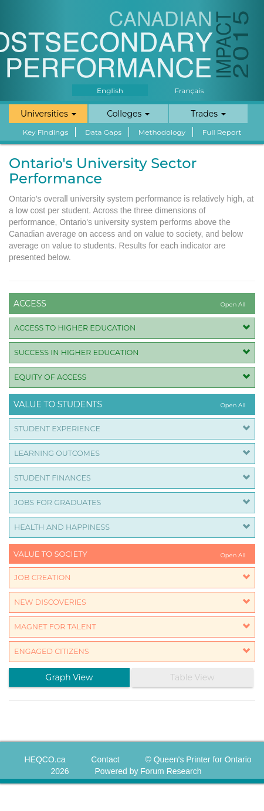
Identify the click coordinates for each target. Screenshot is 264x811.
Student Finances (52, 477)
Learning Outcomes (57, 453)
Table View (192, 677)
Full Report (222, 132)
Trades (208, 113)
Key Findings (46, 132)
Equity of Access (50, 377)
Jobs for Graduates (57, 502)
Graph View (69, 677)
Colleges (128, 113)
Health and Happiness (62, 527)
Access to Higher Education (75, 327)
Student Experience (57, 428)
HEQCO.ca (44, 759)
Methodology (161, 132)
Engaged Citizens (51, 651)
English (110, 90)
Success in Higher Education (76, 352)
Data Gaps (103, 132)
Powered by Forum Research (147, 771)
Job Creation (42, 577)
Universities (48, 113)
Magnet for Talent (55, 626)
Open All (232, 304)
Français (189, 90)
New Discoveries (50, 602)
